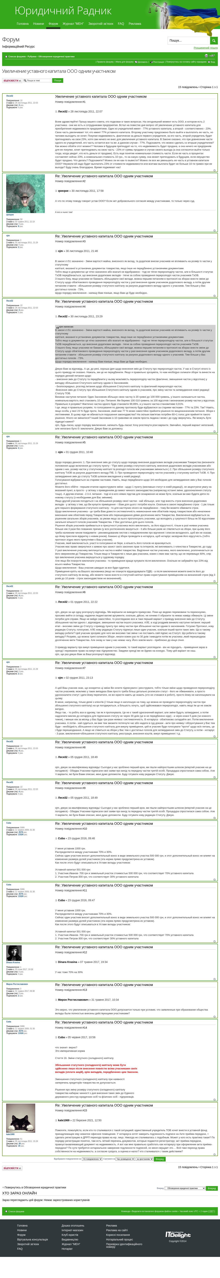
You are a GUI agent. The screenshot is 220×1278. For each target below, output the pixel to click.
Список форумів (17, 56)
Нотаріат (67, 1248)
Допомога (142, 62)
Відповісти (12, 80)
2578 (21, 832)
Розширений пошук (206, 47)
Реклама (135, 23)
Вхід (213, 62)
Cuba (61, 838)
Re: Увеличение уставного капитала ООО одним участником (104, 176)
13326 (20, 834)
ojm (60, 251)
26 (20, 1144)
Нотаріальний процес (119, 1239)
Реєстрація (158, 62)
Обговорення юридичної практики (56, 56)
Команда (125, 1211)
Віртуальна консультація (32, 1239)
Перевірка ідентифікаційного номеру (124, 1245)
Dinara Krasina (67, 962)
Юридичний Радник (62, 10)
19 (19, 1146)
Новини (38, 23)
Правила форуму (105, 62)
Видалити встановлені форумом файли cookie (155, 1211)
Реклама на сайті (117, 1230)
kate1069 (63, 1120)
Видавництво (70, 1239)
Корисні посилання (118, 1234)
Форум (53, 23)
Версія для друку (206, 55)
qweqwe (63, 190)
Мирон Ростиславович (73, 999)
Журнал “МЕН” (73, 23)
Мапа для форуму (125, 62)
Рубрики (32, 56)
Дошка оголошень (73, 1225)
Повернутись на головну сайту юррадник (186, 62)
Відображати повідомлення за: (78, 1159)
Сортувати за (119, 1159)
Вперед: (160, 1188)
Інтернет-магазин (72, 1230)
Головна (23, 23)
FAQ (121, 23)
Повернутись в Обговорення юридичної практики (35, 1187)
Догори (214, 170)
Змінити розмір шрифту (212, 55)
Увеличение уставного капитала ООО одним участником (58, 71)
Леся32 (62, 111)
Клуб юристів (70, 1234)
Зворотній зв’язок (100, 23)
